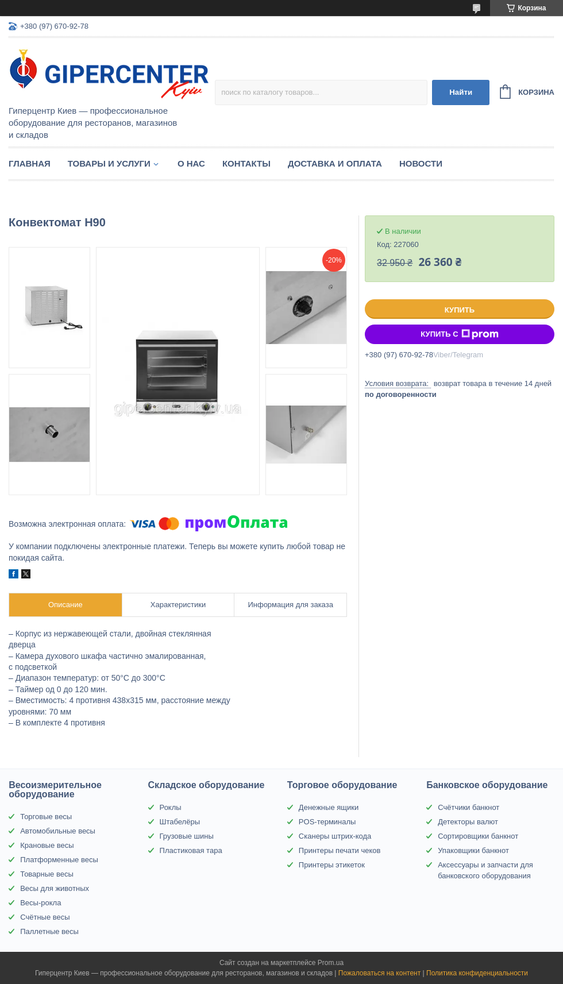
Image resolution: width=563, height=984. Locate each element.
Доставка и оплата (335, 163)
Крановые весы (47, 845)
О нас (191, 163)
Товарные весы (47, 874)
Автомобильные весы (57, 831)
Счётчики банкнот (468, 807)
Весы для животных (54, 888)
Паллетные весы (49, 931)
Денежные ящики (328, 807)
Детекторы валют (468, 821)
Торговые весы (46, 816)
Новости (420, 163)
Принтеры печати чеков (340, 850)
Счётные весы (45, 917)
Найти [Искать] (460, 92)
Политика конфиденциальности (477, 973)
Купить (460, 310)
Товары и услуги (109, 163)
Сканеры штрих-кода (335, 836)
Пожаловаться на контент (379, 973)
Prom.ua (331, 963)
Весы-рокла (40, 902)
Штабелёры (180, 821)
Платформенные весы (59, 859)
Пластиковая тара (191, 850)
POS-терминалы (327, 821)
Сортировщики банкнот (478, 836)
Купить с (459, 334)
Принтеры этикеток (332, 864)
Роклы (171, 807)
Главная (30, 163)
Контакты (246, 163)
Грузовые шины (187, 836)
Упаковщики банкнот (473, 850)
